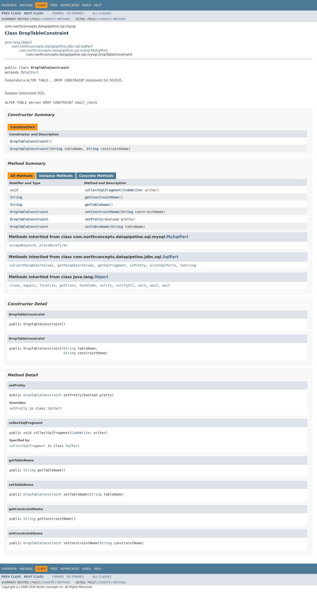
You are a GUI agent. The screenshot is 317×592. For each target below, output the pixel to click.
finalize (47, 285)
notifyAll (125, 285)
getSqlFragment (112, 265)
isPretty (138, 265)
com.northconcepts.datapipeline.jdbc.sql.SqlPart (52, 46)
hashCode (88, 285)
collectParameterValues (31, 265)
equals (29, 285)
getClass (68, 285)
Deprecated (69, 5)
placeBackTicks (53, 245)
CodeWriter (133, 190)
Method (63, 19)
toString (188, 265)
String (56, 149)
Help (97, 5)
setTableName (97, 227)
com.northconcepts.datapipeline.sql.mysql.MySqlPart (63, 50)
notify (106, 285)
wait (142, 285)
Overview (9, 5)
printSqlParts (163, 265)
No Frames (75, 13)
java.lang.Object (18, 42)
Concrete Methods (96, 176)
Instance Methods (55, 176)
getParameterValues (75, 265)
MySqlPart (30, 72)
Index (86, 5)
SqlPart (170, 257)
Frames (58, 13)
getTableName (97, 205)
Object (101, 277)
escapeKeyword (22, 245)
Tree (53, 5)
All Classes (101, 13)
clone (14, 285)
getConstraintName (102, 197)
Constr (48, 19)
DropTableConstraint (29, 141)
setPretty (94, 219)
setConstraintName (102, 212)
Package (26, 5)
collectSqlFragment (103, 190)
